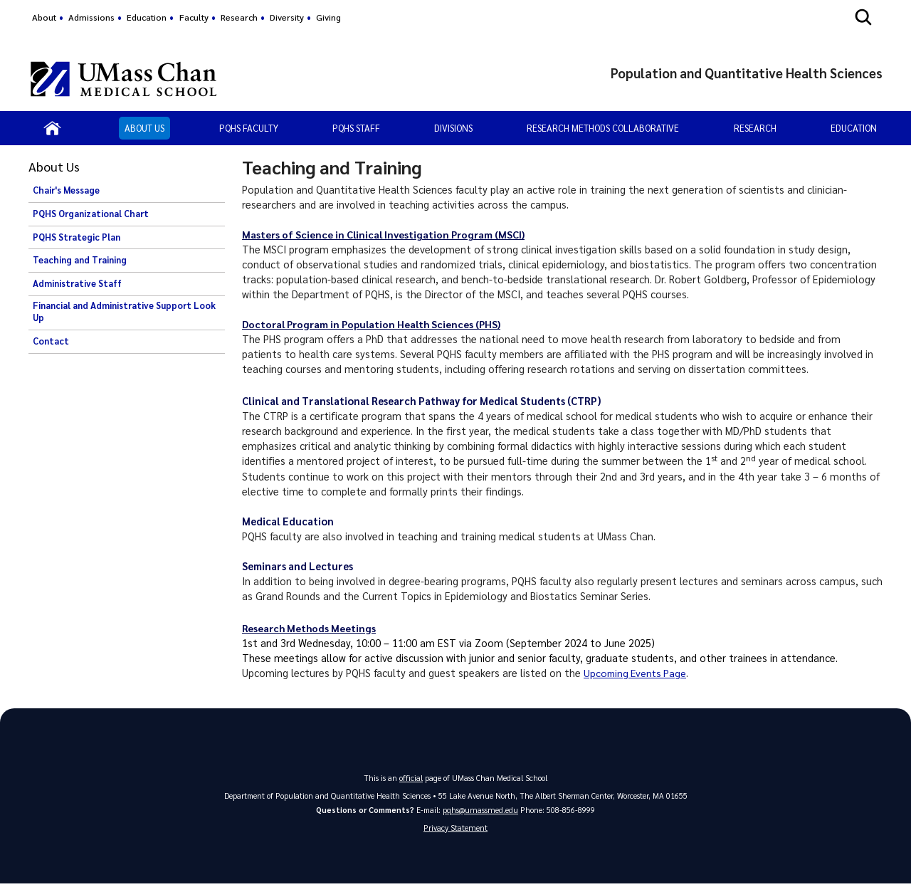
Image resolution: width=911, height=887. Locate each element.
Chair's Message (66, 190)
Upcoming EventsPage (637, 672)
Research (239, 17)
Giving (328, 17)
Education (147, 17)
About (44, 17)
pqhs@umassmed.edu (480, 809)
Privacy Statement (455, 828)
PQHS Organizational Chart (91, 213)
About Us (144, 128)
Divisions (453, 128)
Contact (51, 341)
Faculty (194, 17)
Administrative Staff (77, 283)
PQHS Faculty (248, 128)
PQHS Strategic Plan (76, 237)
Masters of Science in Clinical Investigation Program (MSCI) (386, 234)
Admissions (91, 17)
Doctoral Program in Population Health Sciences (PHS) (375, 323)
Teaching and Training (80, 260)
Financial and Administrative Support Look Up (124, 312)
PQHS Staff (356, 128)
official (411, 777)
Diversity (287, 17)
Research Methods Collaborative (603, 128)
